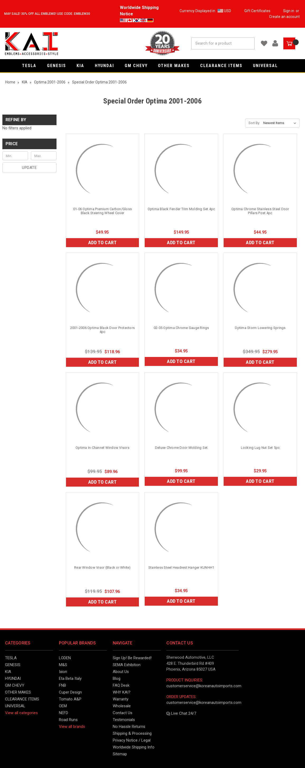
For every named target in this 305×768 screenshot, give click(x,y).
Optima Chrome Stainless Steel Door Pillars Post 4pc (260, 211)
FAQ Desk (121, 685)
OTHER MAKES (176, 65)
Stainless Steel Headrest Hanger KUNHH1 (181, 567)
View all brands (72, 726)
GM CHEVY (139, 65)
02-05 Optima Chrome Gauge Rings (181, 328)
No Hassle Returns (129, 726)
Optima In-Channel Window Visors (102, 448)
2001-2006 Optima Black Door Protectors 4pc (102, 330)
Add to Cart (102, 242)
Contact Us (122, 712)
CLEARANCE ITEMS (224, 65)
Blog (116, 678)
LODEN (65, 658)
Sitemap (120, 754)
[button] (29, 144)
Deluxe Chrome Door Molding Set (181, 448)
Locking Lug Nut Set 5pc (260, 448)
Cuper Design (70, 692)
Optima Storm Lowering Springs (260, 328)
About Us (121, 671)
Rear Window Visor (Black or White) (102, 567)
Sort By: (254, 123)
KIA (83, 65)
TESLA (32, 65)
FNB (62, 685)
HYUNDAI (107, 65)
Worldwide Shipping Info (133, 747)
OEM (63, 706)
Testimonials (124, 719)
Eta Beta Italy (70, 678)
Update (29, 167)
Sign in (288, 11)
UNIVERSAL (268, 65)
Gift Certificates (257, 11)
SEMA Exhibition (126, 664)
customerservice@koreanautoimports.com (203, 686)
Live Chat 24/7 (181, 713)
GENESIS (59, 65)
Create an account (284, 17)
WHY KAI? (121, 692)
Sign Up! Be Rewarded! (132, 658)
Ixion (63, 671)
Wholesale (122, 706)
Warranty (120, 699)
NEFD (63, 712)
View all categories (21, 712)
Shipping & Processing (132, 733)
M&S (63, 664)
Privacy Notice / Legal (132, 740)
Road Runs (68, 719)
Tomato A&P (70, 699)
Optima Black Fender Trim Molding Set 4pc (181, 209)
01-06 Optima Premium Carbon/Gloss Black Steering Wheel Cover (102, 211)
